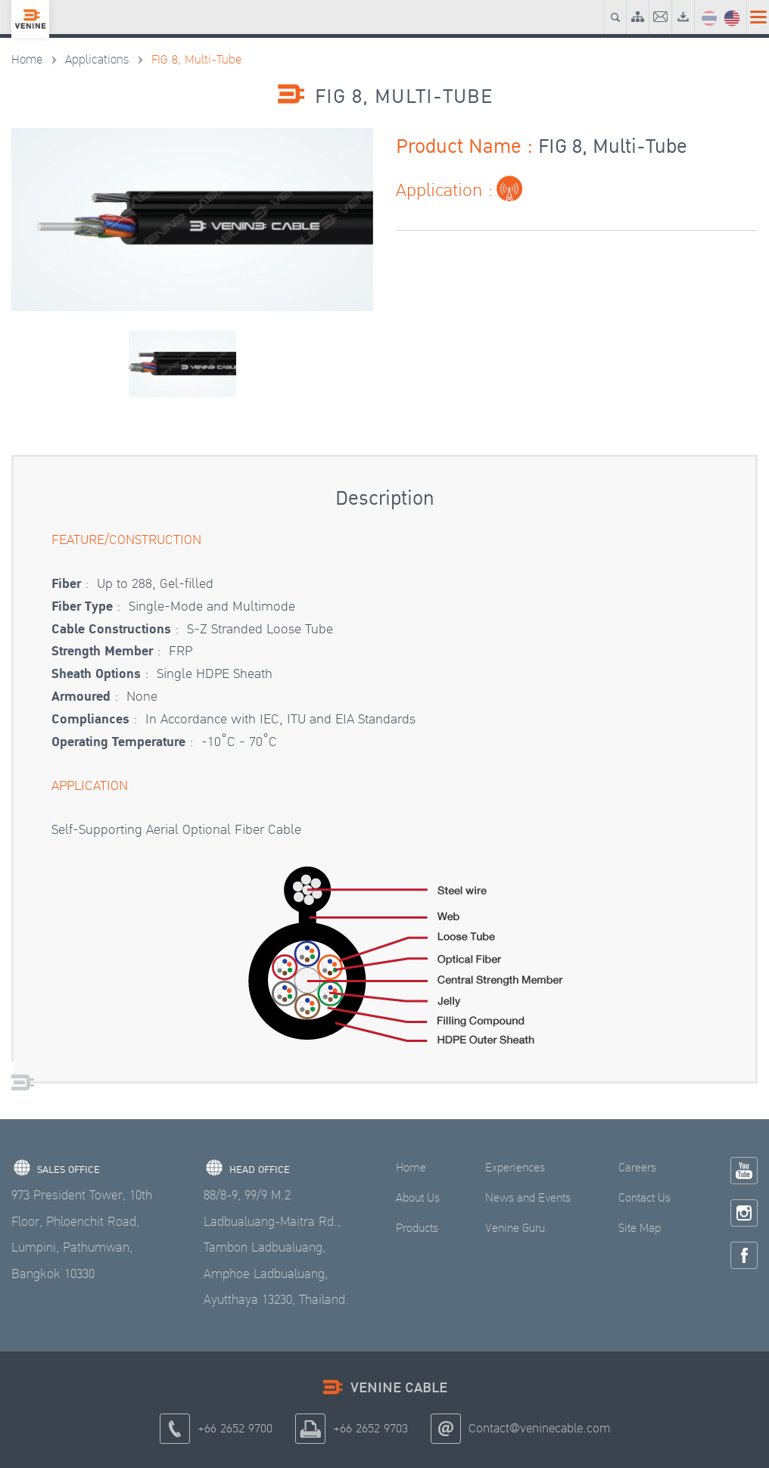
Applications (97, 60)
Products (417, 1229)
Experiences (515, 1168)
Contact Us (644, 1199)
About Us (418, 1199)
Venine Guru (515, 1229)
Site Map (639, 1229)
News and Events (528, 1199)
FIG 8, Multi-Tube (196, 60)
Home (26, 60)
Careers (637, 1168)
